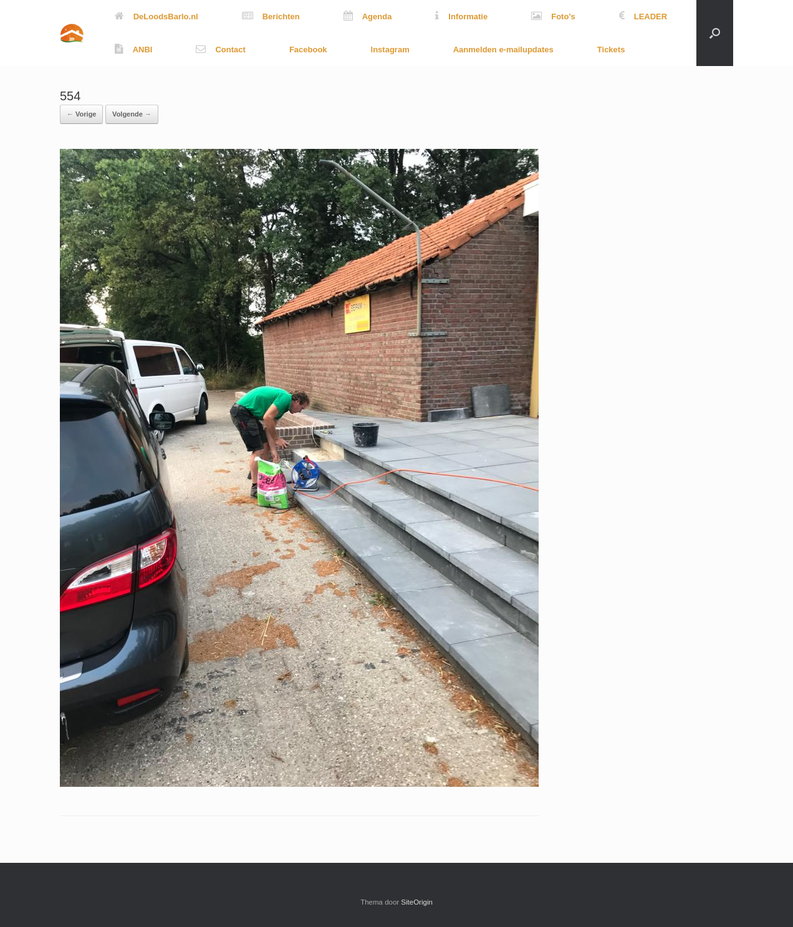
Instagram (390, 49)
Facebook (308, 49)
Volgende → (131, 114)
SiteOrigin (417, 902)
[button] (714, 33)
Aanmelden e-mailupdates (503, 49)
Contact (220, 49)
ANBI (134, 49)
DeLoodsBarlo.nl (156, 16)
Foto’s (553, 16)
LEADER (643, 16)
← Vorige (81, 114)
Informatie (461, 16)
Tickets (611, 49)
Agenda (368, 16)
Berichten (271, 16)
